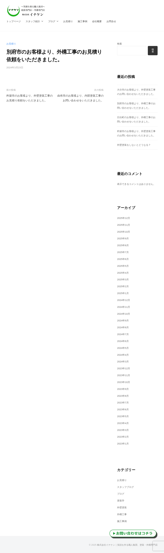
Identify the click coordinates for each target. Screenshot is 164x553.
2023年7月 (123, 402)
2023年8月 (123, 395)
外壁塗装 (122, 507)
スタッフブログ (125, 487)
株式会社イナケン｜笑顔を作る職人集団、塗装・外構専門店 (127, 545)
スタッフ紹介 (33, 21)
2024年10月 (123, 313)
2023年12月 (123, 368)
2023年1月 (123, 443)
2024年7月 (123, 334)
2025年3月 (123, 279)
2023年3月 (123, 430)
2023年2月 (123, 436)
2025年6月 (123, 259)
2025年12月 (123, 218)
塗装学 (120, 500)
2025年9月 (123, 238)
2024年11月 (123, 307)
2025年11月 (123, 224)
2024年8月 (123, 327)
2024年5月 (123, 348)
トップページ (13, 21)
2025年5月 (123, 266)
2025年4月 (123, 272)
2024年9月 (123, 320)
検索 (119, 43)
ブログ (51, 21)
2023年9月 (123, 389)
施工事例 (82, 21)
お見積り (68, 21)
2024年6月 (123, 341)
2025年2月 (123, 286)
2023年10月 (123, 382)
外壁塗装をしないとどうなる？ (134, 145)
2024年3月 (123, 361)
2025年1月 (123, 293)
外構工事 (122, 514)
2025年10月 (123, 231)
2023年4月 (123, 423)
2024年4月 (123, 354)
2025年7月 (123, 252)
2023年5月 (123, 416)
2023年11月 (123, 375)
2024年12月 (123, 300)
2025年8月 (123, 245)
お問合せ (111, 21)
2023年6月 (123, 409)
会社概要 (97, 21)
